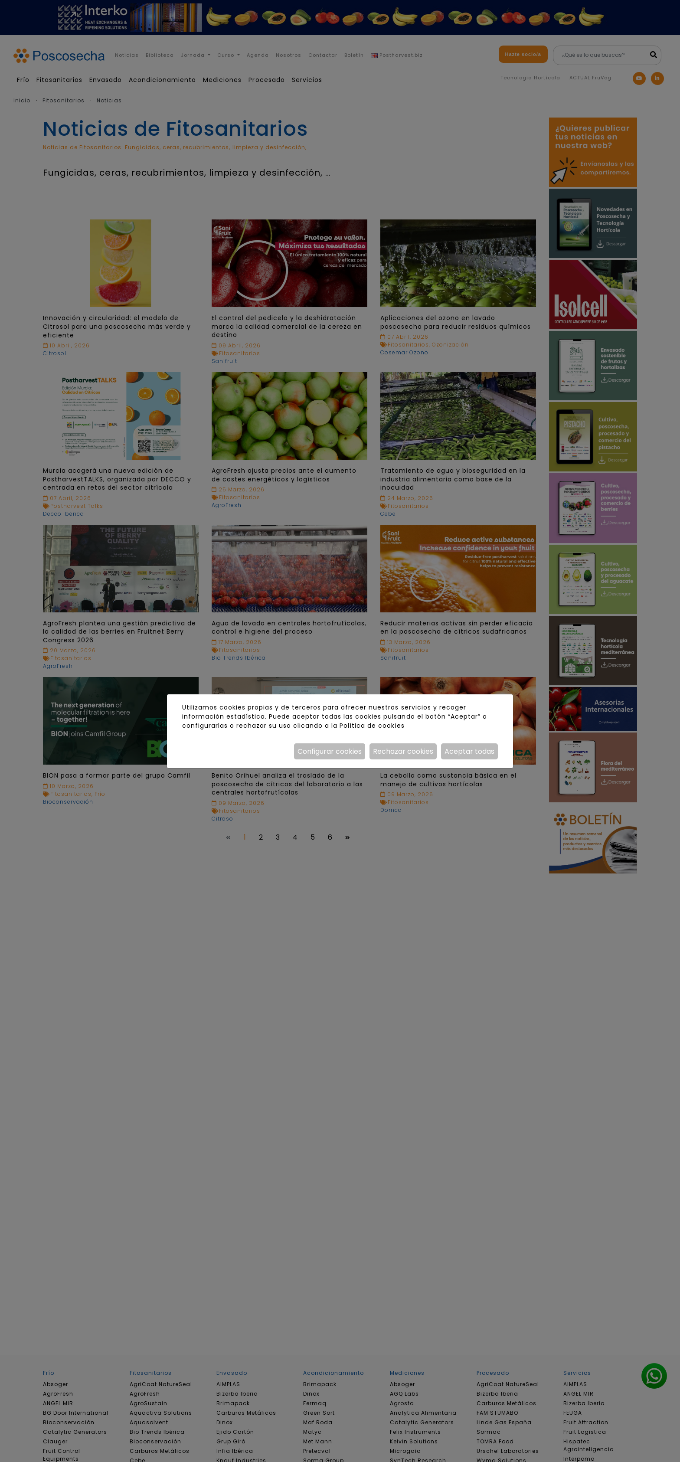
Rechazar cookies (403, 751)
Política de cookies (372, 725)
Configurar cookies (330, 751)
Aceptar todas (469, 751)
